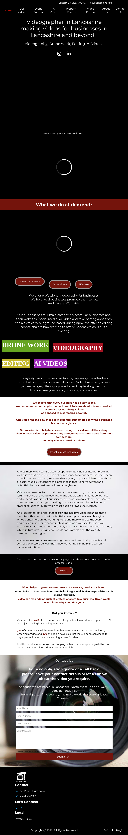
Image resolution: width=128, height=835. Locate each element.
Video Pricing (90, 10)
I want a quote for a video (64, 452)
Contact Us (120, 10)
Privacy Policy (23, 818)
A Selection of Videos (30, 281)
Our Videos (22, 10)
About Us (106, 10)
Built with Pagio (113, 830)
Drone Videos (38, 10)
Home (8, 10)
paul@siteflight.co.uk (101, 3)
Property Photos (71, 10)
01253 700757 (28, 795)
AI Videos (54, 10)
